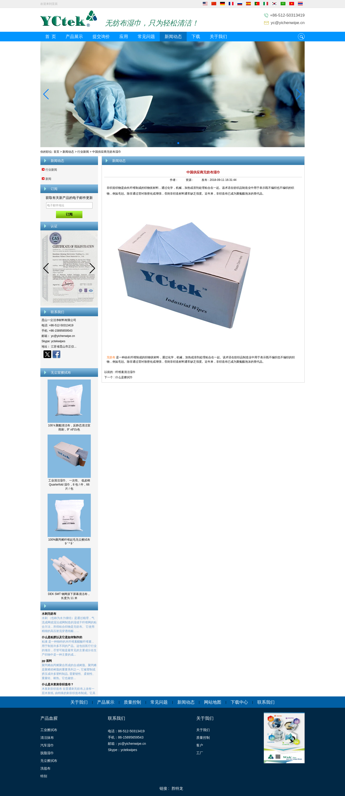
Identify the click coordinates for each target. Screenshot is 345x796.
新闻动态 (173, 36)
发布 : (206, 180)
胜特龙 (177, 788)
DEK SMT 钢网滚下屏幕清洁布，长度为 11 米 (69, 596)
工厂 (199, 753)
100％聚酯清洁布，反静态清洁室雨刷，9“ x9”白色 (69, 427)
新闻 (48, 179)
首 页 (50, 36)
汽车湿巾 (47, 745)
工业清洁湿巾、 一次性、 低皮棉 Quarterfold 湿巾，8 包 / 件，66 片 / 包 (69, 484)
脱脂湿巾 (47, 753)
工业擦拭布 (48, 730)
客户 (199, 745)
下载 (195, 36)
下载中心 (239, 702)
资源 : (190, 180)
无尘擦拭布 (48, 761)
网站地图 (212, 702)
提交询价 (101, 36)
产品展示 (74, 36)
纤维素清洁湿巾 (125, 372)
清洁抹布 (47, 737)
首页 (56, 151)
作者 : (174, 180)
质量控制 (132, 702)
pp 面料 (47, 662)
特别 (43, 776)
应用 (123, 36)
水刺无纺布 (49, 615)
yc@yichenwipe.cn (288, 22)
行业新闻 (83, 151)
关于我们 (218, 36)
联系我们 (266, 702)
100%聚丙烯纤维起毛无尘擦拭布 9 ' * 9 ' (69, 541)
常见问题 (146, 36)
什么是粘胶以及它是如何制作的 (62, 638)
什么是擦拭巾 (124, 377)
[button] (167, 143)
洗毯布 (45, 768)
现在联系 (69, 363)
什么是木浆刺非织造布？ (58, 685)
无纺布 (111, 357)
